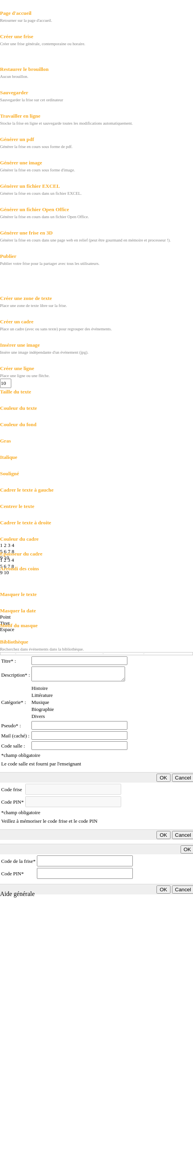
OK (163, 778)
